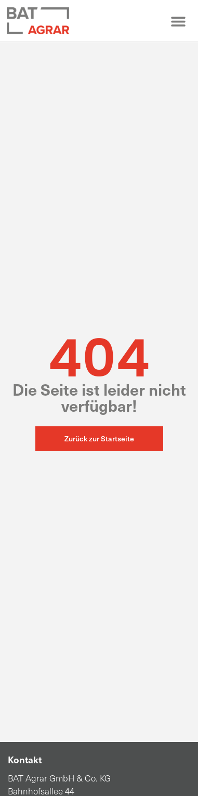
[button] (178, 21)
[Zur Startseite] (38, 20)
